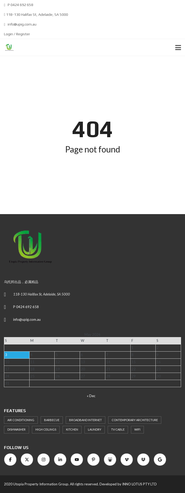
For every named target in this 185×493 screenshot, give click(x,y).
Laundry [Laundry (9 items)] (94, 429)
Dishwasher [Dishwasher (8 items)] (16, 429)
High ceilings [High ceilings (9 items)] (45, 429)
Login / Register (17, 34)
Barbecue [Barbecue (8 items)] (51, 420)
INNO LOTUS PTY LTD (139, 484)
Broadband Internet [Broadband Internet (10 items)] (85, 420)
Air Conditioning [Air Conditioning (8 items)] (20, 420)
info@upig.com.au (20, 24)
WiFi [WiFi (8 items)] (137, 429)
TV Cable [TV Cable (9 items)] (118, 429)
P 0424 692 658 (18, 5)
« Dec (91, 396)
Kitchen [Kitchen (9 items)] (72, 429)
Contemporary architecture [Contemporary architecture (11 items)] (135, 420)
